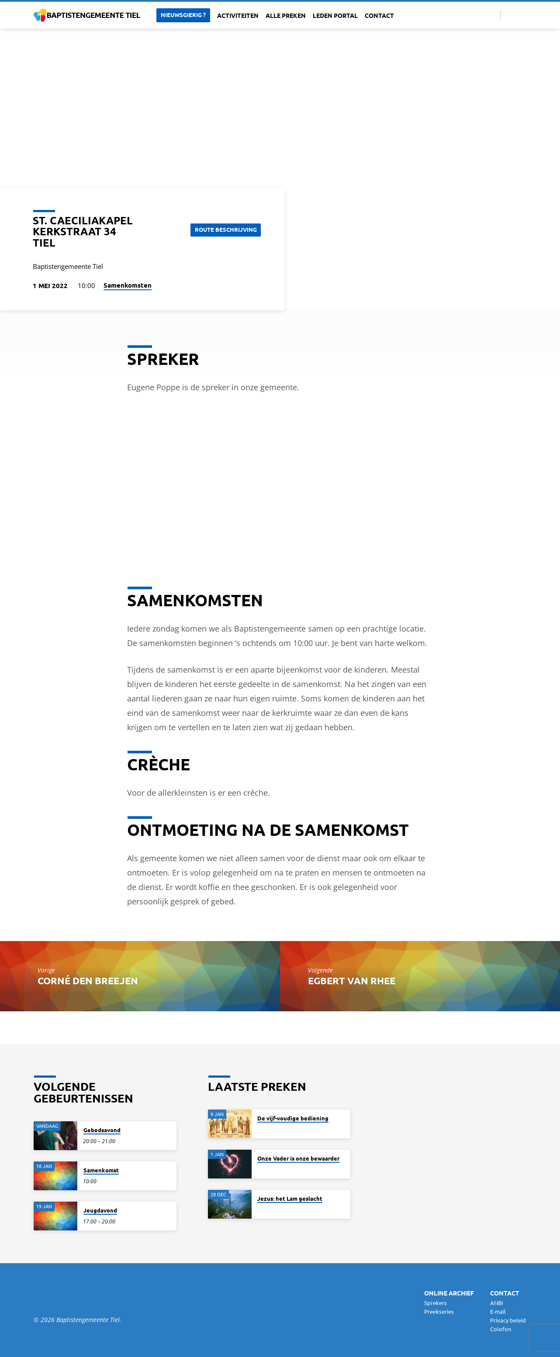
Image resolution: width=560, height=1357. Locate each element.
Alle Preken (286, 15)
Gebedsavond (102, 1130)
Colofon (500, 1329)
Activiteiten (238, 15)
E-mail (498, 1311)
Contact (379, 15)
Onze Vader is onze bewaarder (298, 1158)
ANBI (496, 1302)
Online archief (449, 1293)
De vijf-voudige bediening (292, 1118)
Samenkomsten (128, 285)
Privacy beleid (508, 1320)
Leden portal (335, 15)
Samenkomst (101, 1170)
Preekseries (439, 1311)
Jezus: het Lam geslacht (289, 1198)
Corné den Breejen (88, 980)
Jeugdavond (100, 1210)
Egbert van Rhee (351, 980)
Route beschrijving (223, 229)
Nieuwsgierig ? (183, 14)
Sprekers (435, 1302)
